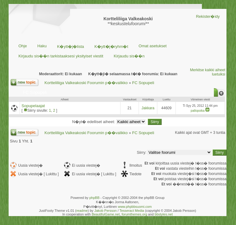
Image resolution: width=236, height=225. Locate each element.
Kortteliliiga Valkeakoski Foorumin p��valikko (86, 82)
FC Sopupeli (143, 82)
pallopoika (198, 110)
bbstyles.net (164, 214)
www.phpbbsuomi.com (135, 206)
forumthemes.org (134, 214)
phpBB (94, 198)
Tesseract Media (132, 210)
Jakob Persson (105, 210)
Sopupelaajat (33, 105)
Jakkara (147, 108)
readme (82, 210)
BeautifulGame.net (106, 214)
